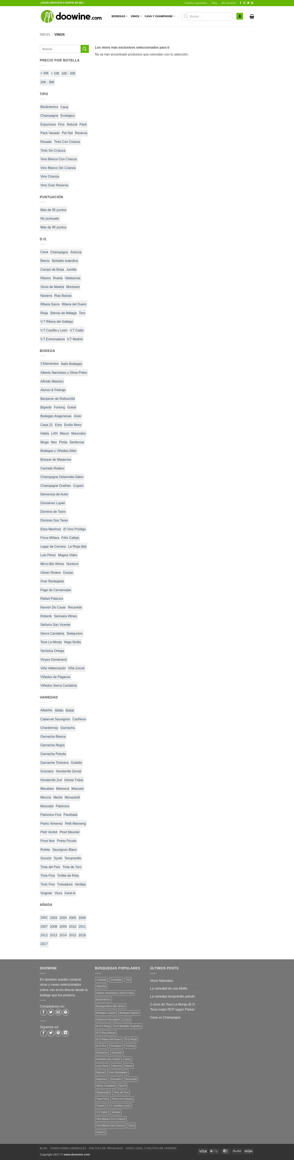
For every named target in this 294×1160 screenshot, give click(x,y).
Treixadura (65, 884)
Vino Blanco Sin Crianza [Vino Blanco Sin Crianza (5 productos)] (110, 1125)
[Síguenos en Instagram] (244, 3)
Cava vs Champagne (165, 1017)
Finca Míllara (49, 537)
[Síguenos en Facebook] (240, 3)
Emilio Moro (72, 425)
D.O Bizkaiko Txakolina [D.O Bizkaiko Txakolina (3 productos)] (127, 1026)
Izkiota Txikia (73, 780)
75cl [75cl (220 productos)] (128, 979)
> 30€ (44, 73)
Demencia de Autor (54, 494)
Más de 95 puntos (53, 210)
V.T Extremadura (52, 339)
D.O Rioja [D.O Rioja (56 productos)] (131, 1039)
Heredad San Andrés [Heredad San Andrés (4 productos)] (108, 1059)
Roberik (46, 616)
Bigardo (46, 407)
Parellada (70, 814)
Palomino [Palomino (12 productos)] (101, 1079)
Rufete (45, 849)
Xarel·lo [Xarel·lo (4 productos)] (100, 1132)
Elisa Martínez (50, 529)
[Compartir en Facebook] (43, 1012)
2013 (53, 935)
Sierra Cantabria (52, 633)
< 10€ (55, 73)
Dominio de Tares (53, 511)
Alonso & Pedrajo (53, 390)
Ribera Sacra (49, 304)
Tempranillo (73, 858)
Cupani (78, 485)
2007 (44, 926)
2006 (82, 918)
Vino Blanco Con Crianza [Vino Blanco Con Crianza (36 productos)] (110, 1118)
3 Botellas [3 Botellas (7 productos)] (116, 979)
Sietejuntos (75, 633)
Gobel (71, 407)
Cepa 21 (46, 425)
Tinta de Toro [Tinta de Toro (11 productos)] (121, 1092)
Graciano (47, 771)
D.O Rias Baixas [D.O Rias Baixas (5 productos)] (105, 1032)
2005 (72, 918)
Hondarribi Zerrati (68, 771)
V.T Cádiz (77, 330)
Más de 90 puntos (53, 227)
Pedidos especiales (196, 2)
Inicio (45, 34)
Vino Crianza (49, 176)
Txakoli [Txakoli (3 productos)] (100, 1105)
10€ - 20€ (68, 73)
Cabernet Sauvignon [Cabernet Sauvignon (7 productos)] (108, 1019)
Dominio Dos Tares (54, 520)
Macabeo (47, 788)
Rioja (44, 313)
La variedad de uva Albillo (168, 988)
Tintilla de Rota (68, 875)
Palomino (62, 806)
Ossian (68, 572)
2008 (53, 926)
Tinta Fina (47, 875)
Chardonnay (49, 728)
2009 (63, 926)
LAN (54, 433)
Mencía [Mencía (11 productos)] (116, 1065)
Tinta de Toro (71, 867)
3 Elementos (49, 363)
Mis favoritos (229, 2)
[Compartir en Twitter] (51, 1012)
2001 (44, 917)
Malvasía (62, 788)
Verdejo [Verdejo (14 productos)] (115, 1112)
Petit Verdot (48, 832)
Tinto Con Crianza (67, 141)
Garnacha (67, 728)
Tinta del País (50, 867)
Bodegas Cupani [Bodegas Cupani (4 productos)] (106, 1012)
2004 (63, 918)
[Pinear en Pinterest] (65, 1012)
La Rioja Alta (77, 546)
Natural (72, 124)
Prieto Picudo (66, 841)
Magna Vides (67, 555)
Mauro (64, 433)
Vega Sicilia (72, 642)
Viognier (46, 893)
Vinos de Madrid (52, 287)
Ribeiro (45, 278)
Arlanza (75, 252)
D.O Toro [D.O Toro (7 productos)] (101, 1045)
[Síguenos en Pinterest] (58, 1033)
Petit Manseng (75, 823)
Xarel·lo (69, 893)
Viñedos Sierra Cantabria (58, 685)
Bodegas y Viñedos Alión (58, 451)
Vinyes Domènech (53, 659)
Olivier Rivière (50, 572)
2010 (72, 926)
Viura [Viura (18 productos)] (131, 1125)
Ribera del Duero (74, 304)
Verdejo (80, 884)
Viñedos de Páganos (55, 677)
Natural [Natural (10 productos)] (100, 1072)
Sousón (45, 858)
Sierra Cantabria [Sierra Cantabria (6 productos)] (105, 1085)
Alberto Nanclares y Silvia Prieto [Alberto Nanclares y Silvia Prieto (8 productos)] (115, 992)
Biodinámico (49, 107)
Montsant (73, 287)
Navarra (46, 295)
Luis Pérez (48, 555)
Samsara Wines (65, 616)
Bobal (70, 710)
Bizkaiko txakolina (65, 260)
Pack (83, 124)
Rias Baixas (62, 295)
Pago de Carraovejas (55, 590)
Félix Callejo (70, 537)
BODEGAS (120, 16)
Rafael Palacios (51, 598)
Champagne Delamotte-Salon (62, 477)
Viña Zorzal (76, 668)
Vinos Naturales (161, 980)
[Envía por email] (58, 1012)
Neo (54, 442)
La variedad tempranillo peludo (172, 996)
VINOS (136, 16)
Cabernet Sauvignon (55, 719)
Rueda (58, 278)
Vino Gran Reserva (54, 185)
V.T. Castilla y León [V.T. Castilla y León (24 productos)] (119, 1105)
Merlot (57, 797)
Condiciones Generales (68, 1148)
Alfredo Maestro (51, 381)
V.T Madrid (74, 339)
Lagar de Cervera (53, 546)
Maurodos (78, 433)
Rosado (46, 141)
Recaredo (75, 607)
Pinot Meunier (70, 832)
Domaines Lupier (52, 503)
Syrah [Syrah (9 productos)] (122, 1085)
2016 (82, 935)
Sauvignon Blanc (64, 849)
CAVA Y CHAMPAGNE (160, 16)
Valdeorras (72, 278)
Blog (214, 2)
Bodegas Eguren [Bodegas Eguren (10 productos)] (129, 1012)
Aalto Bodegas (71, 364)
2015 (72, 935)
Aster (77, 416)
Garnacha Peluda (53, 754)
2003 (53, 918)
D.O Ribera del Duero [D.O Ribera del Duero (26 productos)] (108, 1039)
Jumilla (71, 269)
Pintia (63, 442)
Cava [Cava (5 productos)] (127, 1019)
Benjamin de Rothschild (57, 398)
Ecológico (67, 115)
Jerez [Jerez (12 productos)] (127, 1059)
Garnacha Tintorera (54, 762)
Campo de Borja (52, 269)
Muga (44, 442)
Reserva (81, 133)
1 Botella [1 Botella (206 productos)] (101, 979)
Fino (61, 124)
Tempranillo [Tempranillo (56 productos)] (102, 1092)
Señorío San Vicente (55, 624)
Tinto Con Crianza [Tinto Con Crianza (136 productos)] (122, 1098)
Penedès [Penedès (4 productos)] (116, 1079)
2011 (82, 926)
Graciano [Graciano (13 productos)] (117, 1052)
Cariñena (79, 719)
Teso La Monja (51, 642)
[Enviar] (85, 49)
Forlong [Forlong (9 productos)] (130, 1045)
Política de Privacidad (106, 1148)
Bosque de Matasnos (55, 459)
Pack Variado (50, 133)
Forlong (59, 407)
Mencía (45, 797)
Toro (82, 313)
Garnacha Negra (52, 745)
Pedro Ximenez (51, 823)
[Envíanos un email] (252, 3)
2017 (44, 944)
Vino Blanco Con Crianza (58, 159)
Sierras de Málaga (63, 313)
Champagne (49, 115)
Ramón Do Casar (53, 607)
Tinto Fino (47, 884)
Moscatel (46, 806)
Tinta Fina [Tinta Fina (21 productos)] (102, 1098)
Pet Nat (67, 133)
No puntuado (49, 218)
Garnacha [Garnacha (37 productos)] (102, 1052)
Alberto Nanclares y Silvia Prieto (63, 372)
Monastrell (72, 797)
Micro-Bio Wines (52, 564)
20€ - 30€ (47, 82)
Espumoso (48, 124)
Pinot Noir (47, 841)
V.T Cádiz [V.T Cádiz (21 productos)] (101, 1112)
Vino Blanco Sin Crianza (58, 168)
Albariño (46, 710)
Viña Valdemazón (53, 668)
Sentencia (76, 442)
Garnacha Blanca (53, 736)
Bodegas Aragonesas (55, 416)
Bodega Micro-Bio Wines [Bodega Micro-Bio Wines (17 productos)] (110, 1006)
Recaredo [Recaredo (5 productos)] (131, 1079)
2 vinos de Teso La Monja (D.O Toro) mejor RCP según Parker (172, 1007)
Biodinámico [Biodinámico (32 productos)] (103, 999)
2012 (44, 935)
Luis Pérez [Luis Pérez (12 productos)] (102, 1065)
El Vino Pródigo (74, 529)
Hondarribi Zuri (51, 780)
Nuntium (72, 564)
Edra (58, 425)
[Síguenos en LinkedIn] (65, 1033)
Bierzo (45, 260)
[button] (239, 16)
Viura (58, 893)
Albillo (59, 710)
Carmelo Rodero (52, 468)
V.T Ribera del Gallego (56, 321)
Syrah (58, 858)
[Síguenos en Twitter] (248, 3)
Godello (76, 762)
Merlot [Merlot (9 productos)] (128, 1065)
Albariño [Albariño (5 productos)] (101, 986)
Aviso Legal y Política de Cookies (151, 1148)
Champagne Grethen (55, 485)
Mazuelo (77, 788)
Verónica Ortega (52, 651)
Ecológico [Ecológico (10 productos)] (116, 1045)
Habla (44, 433)
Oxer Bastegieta (52, 581)
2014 (63, 935)
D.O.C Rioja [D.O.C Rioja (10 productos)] (103, 1026)
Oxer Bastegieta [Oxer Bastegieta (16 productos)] (118, 1072)
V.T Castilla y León (54, 330)
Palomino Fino (50, 814)
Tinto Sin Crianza (52, 150)
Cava (64, 107)
